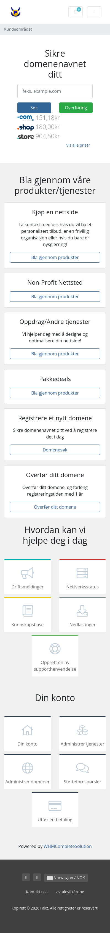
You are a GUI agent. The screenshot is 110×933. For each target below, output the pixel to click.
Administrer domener (27, 772)
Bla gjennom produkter (55, 257)
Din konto (27, 735)
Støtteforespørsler (82, 772)
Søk (34, 108)
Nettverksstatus (82, 577)
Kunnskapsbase (27, 615)
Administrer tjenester (82, 735)
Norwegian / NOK (66, 877)
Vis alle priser (78, 145)
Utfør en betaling (55, 810)
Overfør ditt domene (55, 507)
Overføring (76, 108)
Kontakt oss (36, 891)
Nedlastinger (82, 615)
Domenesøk (55, 450)
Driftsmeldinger (27, 577)
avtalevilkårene (70, 891)
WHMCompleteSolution (68, 846)
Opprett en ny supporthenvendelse (55, 656)
